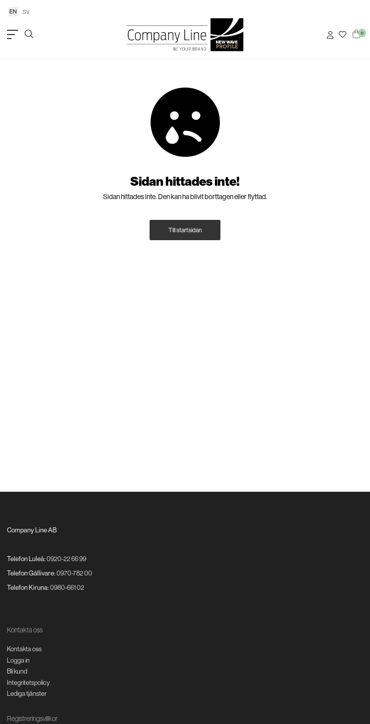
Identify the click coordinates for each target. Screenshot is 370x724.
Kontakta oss (24, 649)
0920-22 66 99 (66, 559)
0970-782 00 (74, 573)
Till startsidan (185, 230)
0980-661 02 (67, 587)
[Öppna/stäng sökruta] (29, 35)
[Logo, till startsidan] (185, 34)
